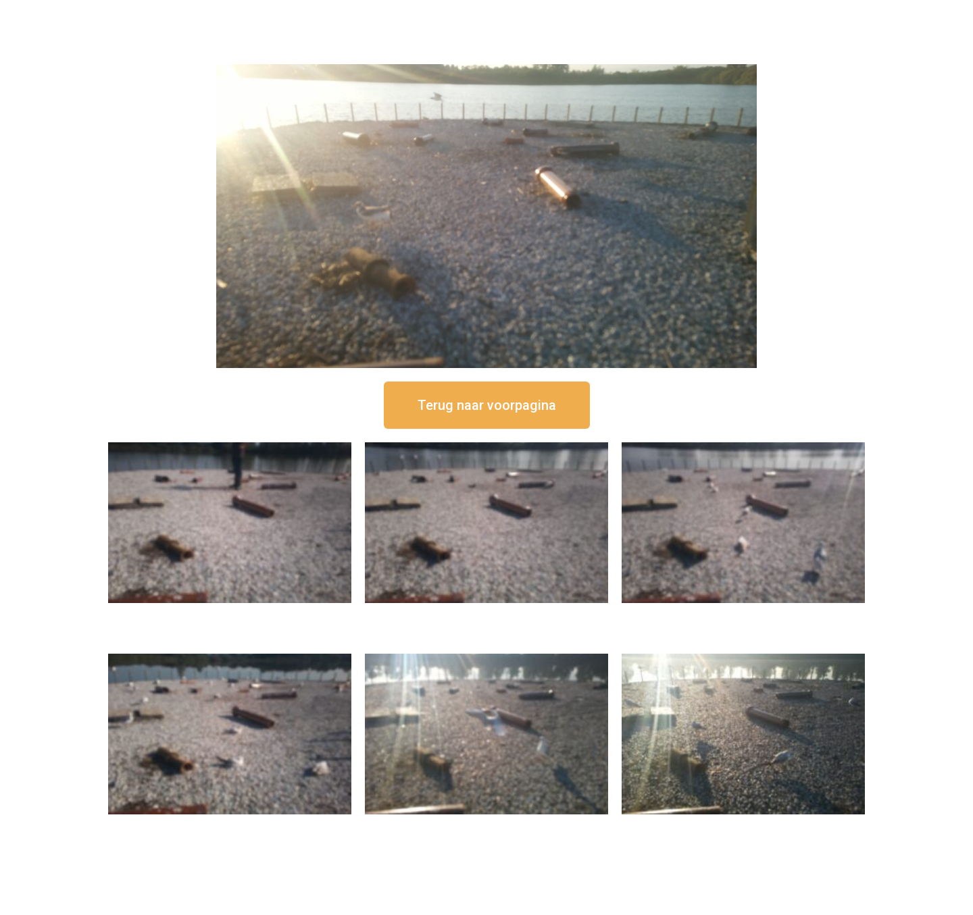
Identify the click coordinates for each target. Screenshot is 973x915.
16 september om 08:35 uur (743, 825)
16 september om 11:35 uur (743, 614)
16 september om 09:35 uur (486, 825)
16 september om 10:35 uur (230, 825)
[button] (487, 405)
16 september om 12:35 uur (486, 614)
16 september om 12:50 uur (230, 614)
